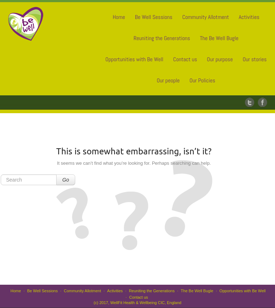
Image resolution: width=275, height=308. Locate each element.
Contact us (185, 59)
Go (65, 180)
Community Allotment (205, 17)
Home (119, 17)
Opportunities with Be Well (134, 59)
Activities (249, 17)
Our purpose (220, 59)
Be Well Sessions (154, 17)
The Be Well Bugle (219, 38)
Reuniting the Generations (162, 38)
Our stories (255, 59)
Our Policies (202, 80)
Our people (168, 80)
